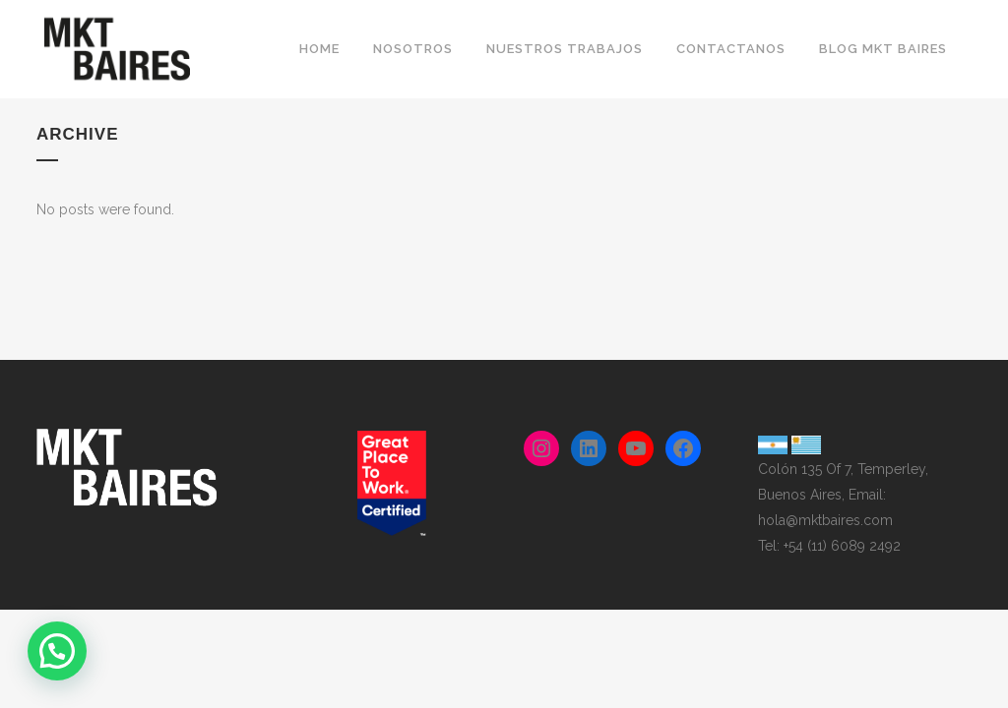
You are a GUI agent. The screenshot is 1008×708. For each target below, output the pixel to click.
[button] (57, 650)
